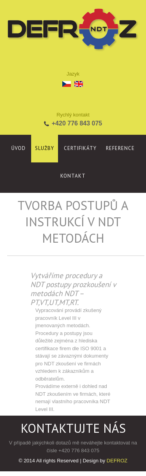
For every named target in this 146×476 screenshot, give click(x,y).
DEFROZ (117, 461)
